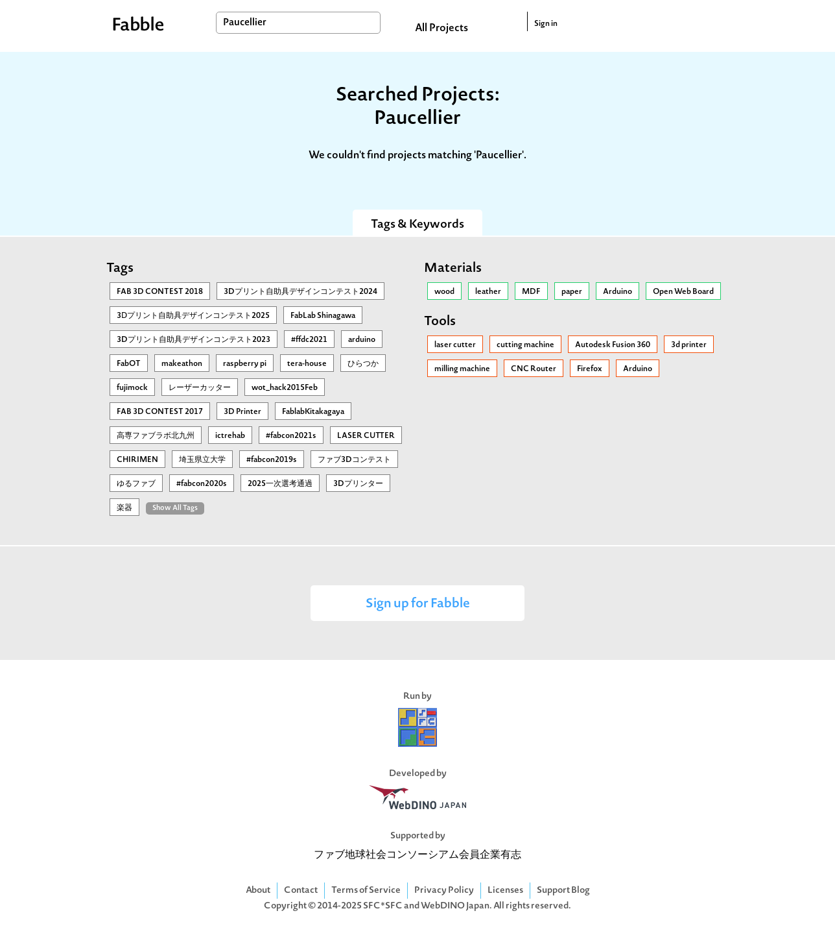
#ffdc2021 (309, 340)
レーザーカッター (200, 388)
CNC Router (533, 369)
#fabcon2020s (201, 484)
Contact (301, 890)
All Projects (441, 28)
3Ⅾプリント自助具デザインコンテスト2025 (193, 316)
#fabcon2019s (271, 460)
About (258, 890)
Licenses (505, 890)
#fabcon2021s (291, 436)
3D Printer (242, 412)
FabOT (129, 364)
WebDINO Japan (455, 906)
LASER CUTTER (366, 436)
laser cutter (455, 345)
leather (488, 292)
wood (444, 292)
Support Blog (563, 890)
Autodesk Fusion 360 (612, 345)
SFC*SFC (383, 906)
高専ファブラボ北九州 (155, 436)
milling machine (462, 369)
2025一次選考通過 (280, 484)
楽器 (124, 508)
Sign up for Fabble (418, 604)
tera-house (307, 364)
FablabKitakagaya (313, 412)
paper (571, 292)
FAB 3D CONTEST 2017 (160, 412)
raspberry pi (244, 364)
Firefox (589, 369)
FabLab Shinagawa (322, 316)
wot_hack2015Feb (285, 388)
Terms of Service (366, 890)
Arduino (617, 292)
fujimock (132, 388)
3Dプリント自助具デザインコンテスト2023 (193, 340)
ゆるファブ (136, 484)
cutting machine (525, 345)
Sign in (546, 24)
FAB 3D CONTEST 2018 (160, 292)
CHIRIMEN (137, 460)
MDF (531, 292)
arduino (361, 340)
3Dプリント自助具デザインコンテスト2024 (300, 292)
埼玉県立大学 (202, 460)
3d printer (689, 345)
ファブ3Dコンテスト (354, 460)
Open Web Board (683, 292)
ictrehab (230, 436)
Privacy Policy (444, 890)
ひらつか (363, 364)
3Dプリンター (358, 484)
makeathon (181, 364)
